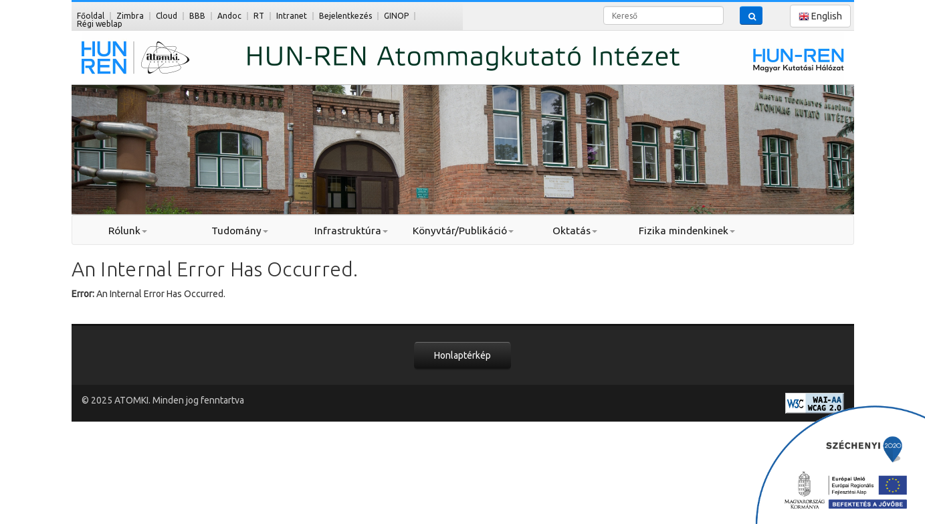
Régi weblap (99, 23)
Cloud (166, 15)
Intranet (291, 15)
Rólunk (127, 230)
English (820, 16)
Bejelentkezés (345, 15)
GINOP (396, 15)
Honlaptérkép (462, 355)
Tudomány (239, 230)
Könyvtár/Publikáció (463, 230)
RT (258, 15)
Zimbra (130, 15)
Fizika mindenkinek (687, 230)
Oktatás (574, 230)
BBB (197, 15)
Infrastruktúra (351, 230)
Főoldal (90, 15)
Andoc (229, 15)
